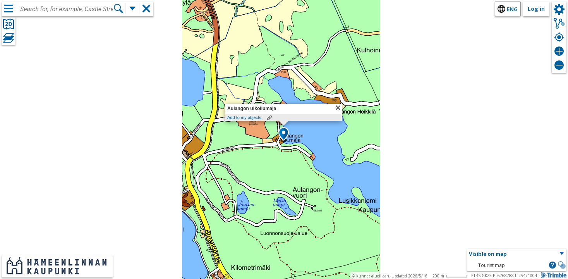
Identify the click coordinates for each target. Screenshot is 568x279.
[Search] (118, 8)
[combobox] (66, 9)
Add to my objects (244, 117)
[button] (283, 134)
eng (512, 9)
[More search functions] (132, 8)
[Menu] (8, 8)
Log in (536, 8)
